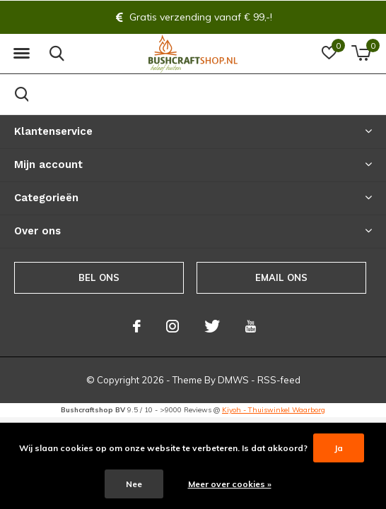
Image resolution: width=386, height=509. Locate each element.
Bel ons (98, 277)
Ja (338, 448)
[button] (21, 53)
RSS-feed (278, 379)
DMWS (233, 379)
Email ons (281, 277)
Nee (134, 484)
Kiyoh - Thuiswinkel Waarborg (273, 409)
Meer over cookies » (229, 484)
